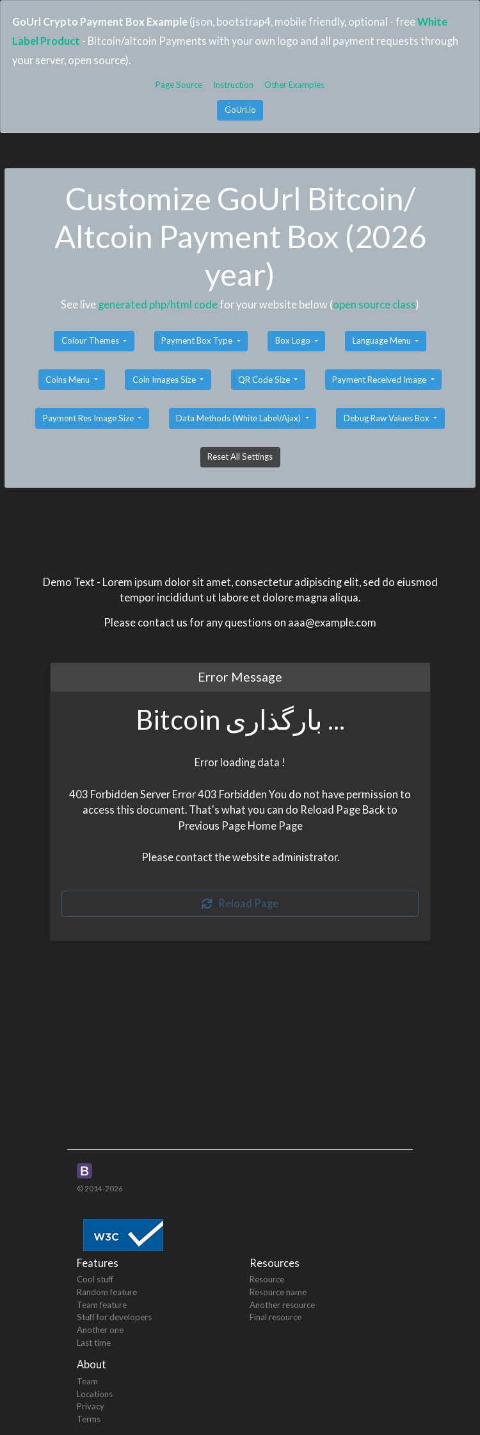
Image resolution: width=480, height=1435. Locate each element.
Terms (88, 1419)
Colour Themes (91, 340)
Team (87, 1381)
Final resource (275, 1317)
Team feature (102, 1305)
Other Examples (294, 85)
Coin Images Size (165, 379)
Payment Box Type (197, 340)
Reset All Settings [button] (240, 456)
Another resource (282, 1305)
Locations (95, 1394)
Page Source (179, 85)
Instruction (233, 85)
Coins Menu (68, 379)
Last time (94, 1343)
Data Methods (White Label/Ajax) (239, 418)
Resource (267, 1279)
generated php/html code (158, 304)
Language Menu (383, 340)
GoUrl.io (240, 110)
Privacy (90, 1406)
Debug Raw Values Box (387, 418)
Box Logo (293, 340)
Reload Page (240, 903)
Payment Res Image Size (89, 418)
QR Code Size (265, 379)
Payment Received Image (380, 379)
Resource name (278, 1292)
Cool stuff (95, 1279)
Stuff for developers (114, 1317)
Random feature (107, 1292)
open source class (374, 304)
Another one (100, 1330)
